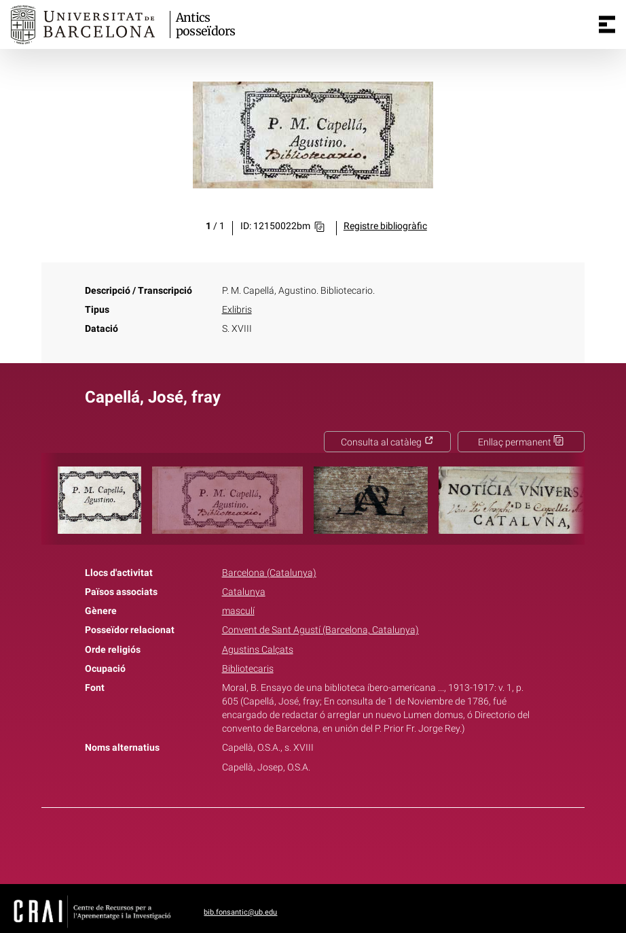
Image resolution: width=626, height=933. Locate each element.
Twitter (305, 843)
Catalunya (243, 592)
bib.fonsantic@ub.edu (240, 912)
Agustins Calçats (257, 650)
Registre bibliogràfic (385, 226)
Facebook (275, 843)
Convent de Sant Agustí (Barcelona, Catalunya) (320, 630)
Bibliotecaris (248, 669)
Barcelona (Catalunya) (269, 573)
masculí (238, 611)
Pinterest (337, 843)
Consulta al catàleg (387, 442)
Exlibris (237, 310)
